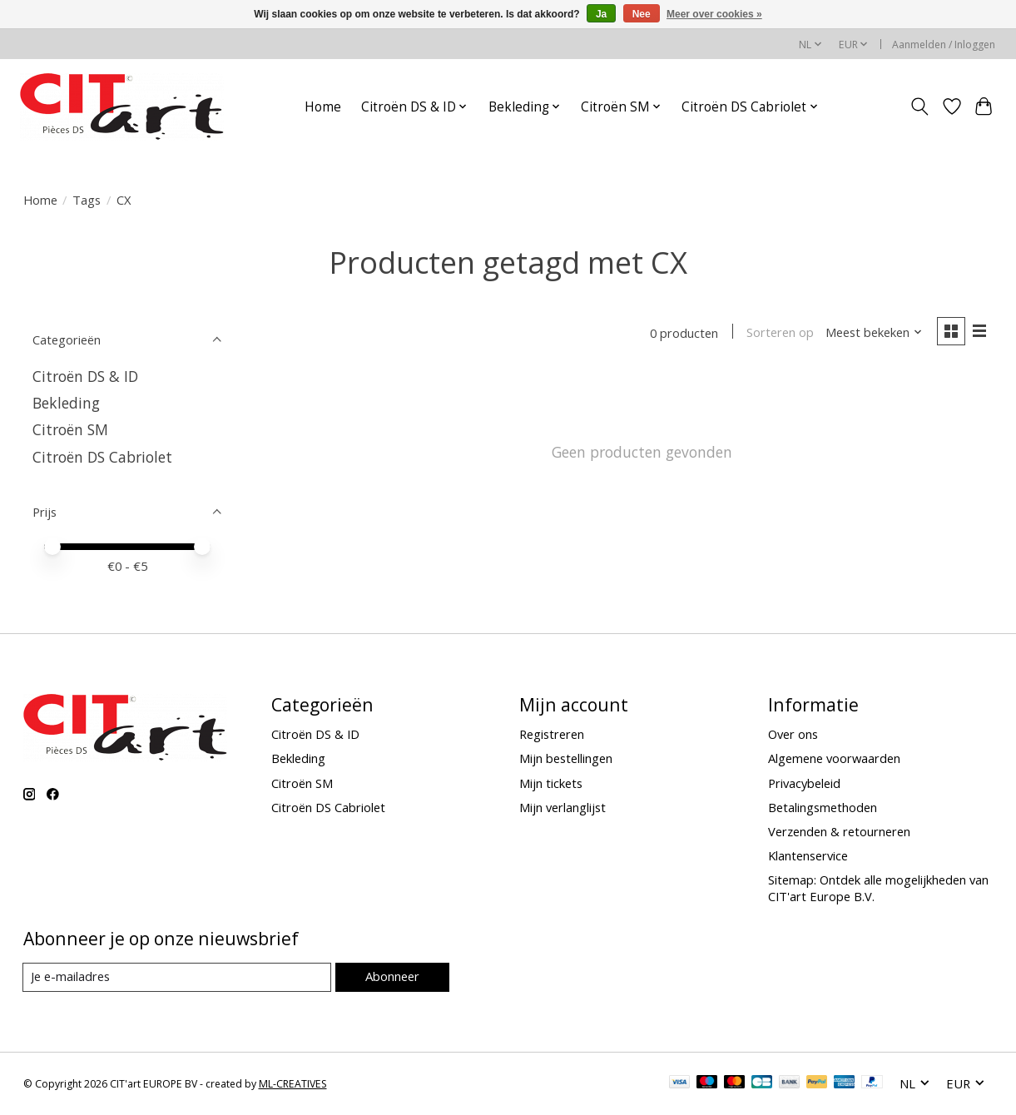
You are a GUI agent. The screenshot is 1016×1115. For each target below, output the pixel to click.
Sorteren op (779, 333)
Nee (641, 14)
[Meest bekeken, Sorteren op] (873, 333)
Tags (86, 199)
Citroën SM (70, 429)
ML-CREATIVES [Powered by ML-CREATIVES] (293, 1084)
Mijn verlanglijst (562, 807)
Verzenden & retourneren (839, 831)
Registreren (551, 734)
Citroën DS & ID (85, 376)
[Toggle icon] (919, 106)
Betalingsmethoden (822, 807)
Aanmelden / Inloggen (943, 44)
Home (323, 107)
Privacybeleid (804, 783)
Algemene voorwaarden (834, 758)
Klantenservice (808, 855)
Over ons (793, 734)
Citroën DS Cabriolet (102, 457)
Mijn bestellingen (565, 758)
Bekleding (66, 403)
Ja (601, 14)
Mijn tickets (550, 783)
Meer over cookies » (714, 14)
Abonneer (391, 977)
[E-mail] (176, 978)
